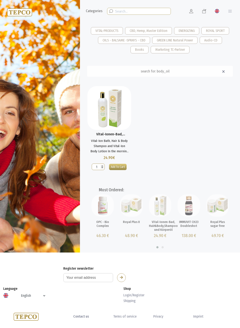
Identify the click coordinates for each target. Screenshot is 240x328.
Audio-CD (210, 40)
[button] (157, 255)
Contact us (81, 316)
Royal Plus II (131, 230)
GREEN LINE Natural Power (175, 40)
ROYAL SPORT (215, 31)
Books (139, 50)
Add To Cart (118, 167)
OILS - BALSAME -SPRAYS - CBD (124, 40)
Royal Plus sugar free (217, 232)
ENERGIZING (187, 31)
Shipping (129, 301)
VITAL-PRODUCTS (106, 31)
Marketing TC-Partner (170, 50)
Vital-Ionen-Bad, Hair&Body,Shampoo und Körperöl (163, 233)
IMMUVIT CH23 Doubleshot (188, 232)
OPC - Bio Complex (102, 232)
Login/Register (133, 295)
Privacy (158, 316)
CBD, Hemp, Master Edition (148, 31)
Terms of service (125, 316)
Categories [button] (94, 11)
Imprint (198, 316)
